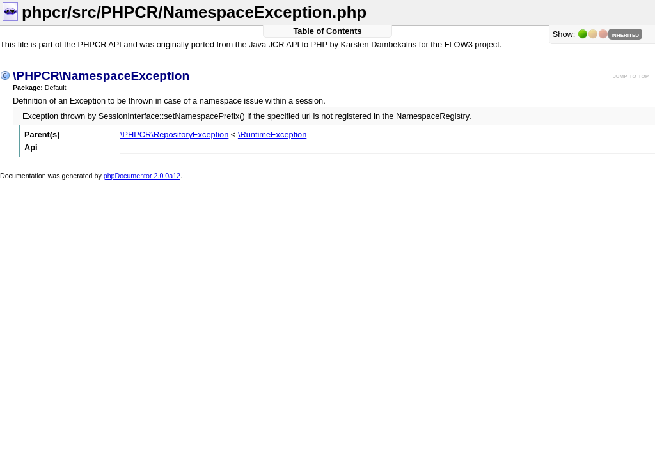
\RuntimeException (272, 134)
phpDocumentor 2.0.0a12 (142, 176)
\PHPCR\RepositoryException (174, 134)
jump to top (631, 75)
